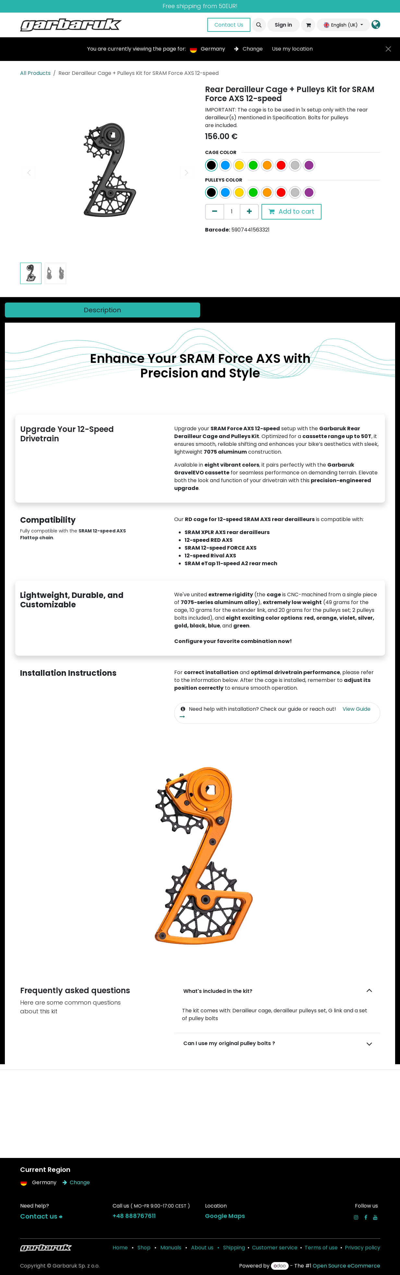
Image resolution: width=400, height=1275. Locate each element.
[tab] (102, 310)
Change (249, 49)
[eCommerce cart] (308, 25)
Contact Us (228, 25)
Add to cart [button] (291, 211)
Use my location (292, 49)
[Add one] (249, 212)
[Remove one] (214, 212)
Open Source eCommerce (346, 1265)
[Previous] (41, 860)
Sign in (283, 25)
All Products (35, 73)
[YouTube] (375, 1217)
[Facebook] (366, 1217)
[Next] (358, 860)
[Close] (388, 49)
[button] (259, 25)
